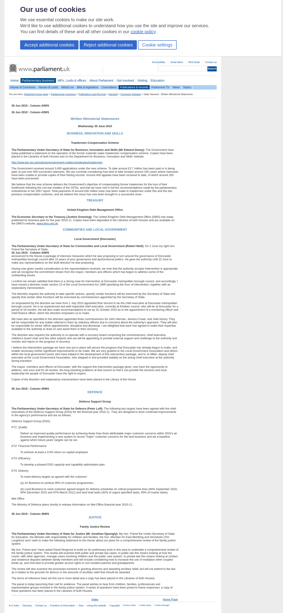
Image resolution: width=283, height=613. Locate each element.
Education (157, 80)
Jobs (80, 605)
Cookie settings (157, 44)
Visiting (142, 80)
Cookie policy (145, 605)
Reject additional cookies (108, 44)
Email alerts (176, 62)
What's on (67, 87)
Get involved (125, 80)
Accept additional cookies (49, 44)
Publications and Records (92, 94)
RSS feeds (194, 62)
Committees (109, 87)
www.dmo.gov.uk (47, 223)
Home (14, 80)
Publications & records (134, 87)
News (176, 87)
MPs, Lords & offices (72, 80)
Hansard (113, 94)
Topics (187, 87)
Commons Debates (130, 94)
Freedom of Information (62, 605)
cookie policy (143, 31)
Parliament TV (160, 87)
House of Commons (22, 87)
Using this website (96, 605)
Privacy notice (129, 605)
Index (95, 599)
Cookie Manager (162, 605)
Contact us (211, 62)
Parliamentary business (38, 80)
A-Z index (14, 605)
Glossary (27, 605)
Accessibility (158, 62)
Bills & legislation (87, 87)
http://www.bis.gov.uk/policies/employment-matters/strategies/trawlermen (57, 162)
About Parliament (101, 80)
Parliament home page (36, 94)
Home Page (170, 599)
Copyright (114, 605)
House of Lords (48, 87)
